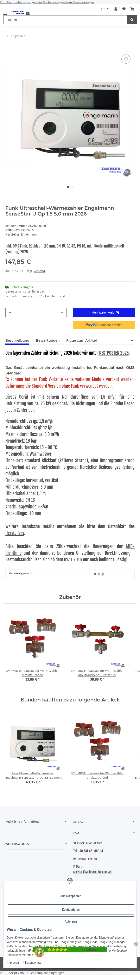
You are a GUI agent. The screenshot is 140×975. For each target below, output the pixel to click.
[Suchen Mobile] (65, 19)
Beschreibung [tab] (17, 340)
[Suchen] (132, 19)
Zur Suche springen (52, 2)
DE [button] (103, 9)
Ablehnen (71, 921)
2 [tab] (72, 187)
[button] (116, 9)
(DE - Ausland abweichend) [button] (50, 296)
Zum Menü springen (80, 2)
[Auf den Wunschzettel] (126, 59)
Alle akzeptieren (70, 896)
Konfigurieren (70, 909)
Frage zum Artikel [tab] (81, 340)
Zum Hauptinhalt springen (19, 2)
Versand (39, 271)
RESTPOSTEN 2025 (114, 353)
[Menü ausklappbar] (5, 11)
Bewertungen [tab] (48, 340)
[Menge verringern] (10, 312)
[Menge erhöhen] (61, 312)
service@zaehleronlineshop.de (92, 872)
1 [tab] (68, 187)
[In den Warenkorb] (8, 47)
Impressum (14, 962)
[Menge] (36, 312)
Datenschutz (33, 962)
